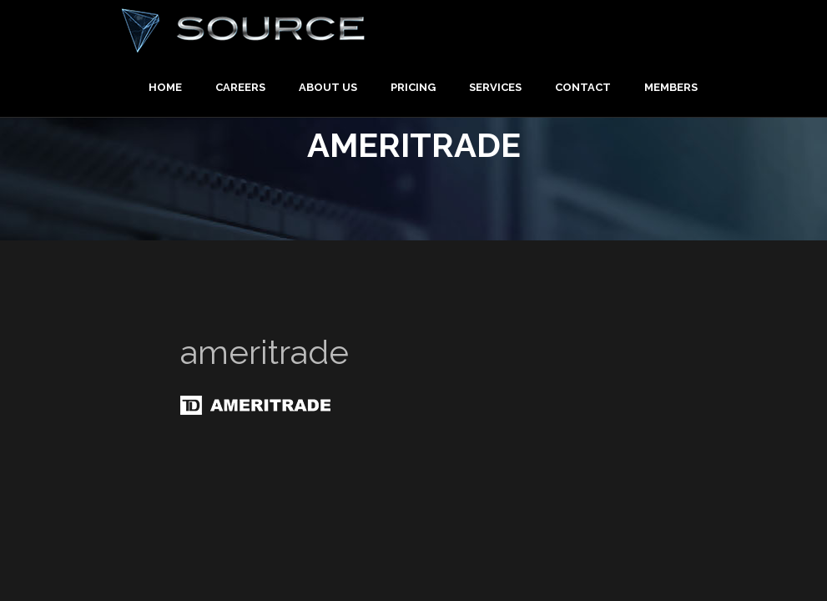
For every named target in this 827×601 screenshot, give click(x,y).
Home (165, 87)
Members (671, 87)
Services (495, 87)
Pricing (413, 87)
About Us (328, 87)
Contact (583, 87)
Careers (240, 87)
